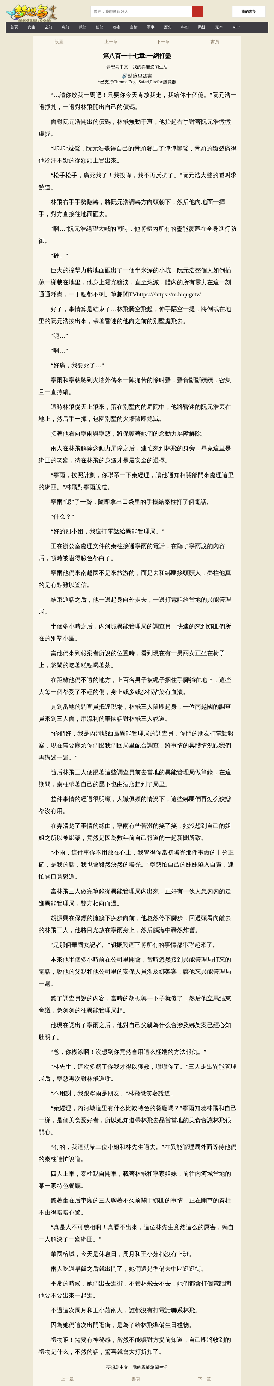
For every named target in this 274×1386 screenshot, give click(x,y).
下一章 (163, 41)
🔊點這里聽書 (137, 76)
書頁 (215, 41)
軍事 (151, 27)
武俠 (82, 27)
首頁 (14, 27)
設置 (59, 41)
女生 (31, 27)
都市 (117, 27)
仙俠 (99, 27)
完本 (219, 27)
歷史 (168, 27)
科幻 (185, 27)
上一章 (111, 41)
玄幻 (48, 27)
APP (236, 27)
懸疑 (202, 27)
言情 (134, 27)
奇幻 (65, 27)
